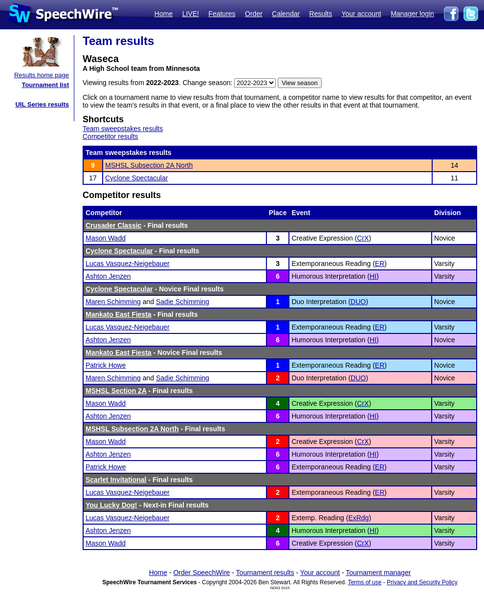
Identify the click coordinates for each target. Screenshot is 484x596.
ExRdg (358, 518)
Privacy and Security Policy (422, 582)
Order (254, 14)
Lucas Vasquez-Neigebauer (128, 263)
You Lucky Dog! (111, 505)
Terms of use (365, 582)
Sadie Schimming (182, 302)
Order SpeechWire (201, 572)
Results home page (41, 75)
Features (221, 14)
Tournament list (45, 84)
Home (163, 14)
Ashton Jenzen (108, 276)
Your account (361, 14)
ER (379, 263)
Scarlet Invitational (116, 480)
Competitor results (110, 136)
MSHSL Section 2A (116, 391)
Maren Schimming (113, 302)
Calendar (286, 14)
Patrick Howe (106, 365)
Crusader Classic (113, 225)
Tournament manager (378, 572)
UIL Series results (42, 104)
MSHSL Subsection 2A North (149, 165)
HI (373, 276)
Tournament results (265, 572)
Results (320, 14)
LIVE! (190, 14)
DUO (358, 302)
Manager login (412, 14)
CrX (363, 238)
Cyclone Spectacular (136, 178)
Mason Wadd (106, 238)
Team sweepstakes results (123, 128)
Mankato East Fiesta (119, 314)
